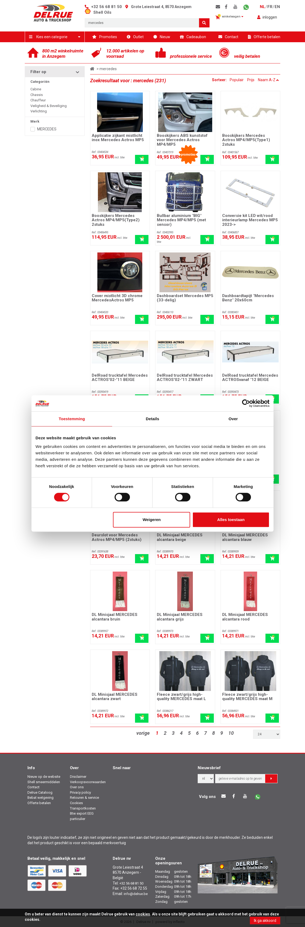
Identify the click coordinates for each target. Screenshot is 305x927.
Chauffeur (38, 100)
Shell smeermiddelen (43, 782)
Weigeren (152, 519)
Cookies (76, 803)
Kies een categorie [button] (54, 37)
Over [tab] (233, 418)
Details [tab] (152, 418)
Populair (237, 80)
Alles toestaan (231, 519)
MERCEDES (46, 129)
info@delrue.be (136, 894)
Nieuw (161, 37)
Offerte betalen (264, 37)
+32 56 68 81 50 (106, 6)
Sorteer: (220, 80)
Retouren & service (84, 798)
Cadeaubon (193, 37)
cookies (143, 914)
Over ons (77, 787)
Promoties (104, 37)
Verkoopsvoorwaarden (88, 782)
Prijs (250, 80)
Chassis (36, 95)
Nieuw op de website (43, 777)
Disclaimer (78, 777)
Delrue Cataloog (39, 792)
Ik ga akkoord (265, 920)
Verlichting (38, 111)
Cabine (35, 89)
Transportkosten (83, 808)
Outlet (135, 37)
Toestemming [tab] (72, 418)
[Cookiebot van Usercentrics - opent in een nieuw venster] (245, 403)
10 (231, 733)
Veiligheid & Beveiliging (48, 106)
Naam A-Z (268, 80)
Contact (228, 37)
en (277, 6)
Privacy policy (80, 792)
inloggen (267, 17)
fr (269, 6)
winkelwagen (229, 16)
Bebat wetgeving (40, 798)
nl (262, 6)
